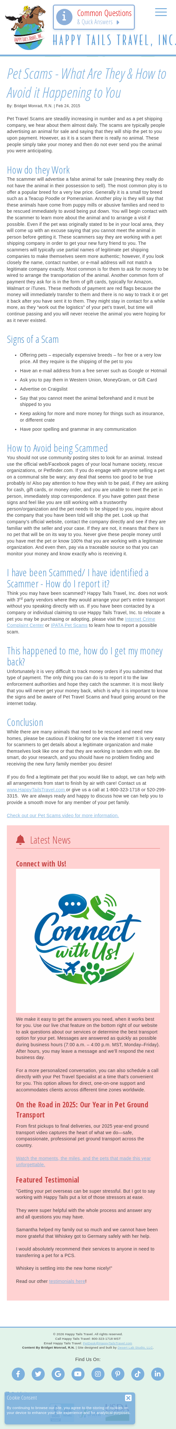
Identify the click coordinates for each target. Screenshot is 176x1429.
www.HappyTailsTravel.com (36, 789)
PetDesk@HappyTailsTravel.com (107, 1343)
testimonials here (67, 1281)
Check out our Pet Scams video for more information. (63, 815)
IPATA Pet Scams (69, 625)
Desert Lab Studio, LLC (135, 1347)
